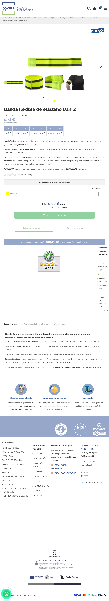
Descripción (10, 324)
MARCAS (6, 480)
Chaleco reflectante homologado (103, 281)
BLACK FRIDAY (10, 485)
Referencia (8, 115)
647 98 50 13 (87, 475)
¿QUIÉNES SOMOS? (10, 448)
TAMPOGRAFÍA (40, 476)
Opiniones (59, 324)
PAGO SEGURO (8, 472)
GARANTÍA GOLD (9, 468)
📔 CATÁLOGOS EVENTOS (63, 473)
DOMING (37, 481)
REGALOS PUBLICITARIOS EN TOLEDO (15, 490)
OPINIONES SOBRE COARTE (16, 496)
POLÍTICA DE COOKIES (12, 460)
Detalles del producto (36, 324)
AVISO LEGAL (8, 456)
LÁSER (37, 491)
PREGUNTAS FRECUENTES (14, 476)
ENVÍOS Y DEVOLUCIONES (13, 464)
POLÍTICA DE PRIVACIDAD (13, 452)
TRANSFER (38, 471)
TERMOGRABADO (41, 486)
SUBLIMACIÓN (40, 458)
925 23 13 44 (87, 472)
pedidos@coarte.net (93, 482)
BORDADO (38, 495)
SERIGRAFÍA (39, 454)
